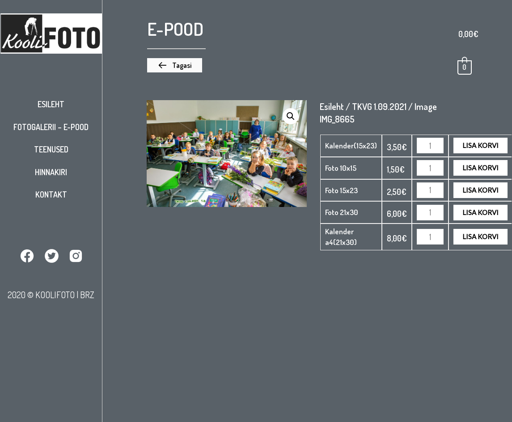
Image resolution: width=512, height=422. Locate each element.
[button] (174, 65)
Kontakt (51, 194)
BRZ (87, 294)
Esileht (51, 104)
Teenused (51, 149)
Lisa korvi (480, 145)
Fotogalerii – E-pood (51, 127)
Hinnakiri (51, 172)
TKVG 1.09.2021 (379, 106)
